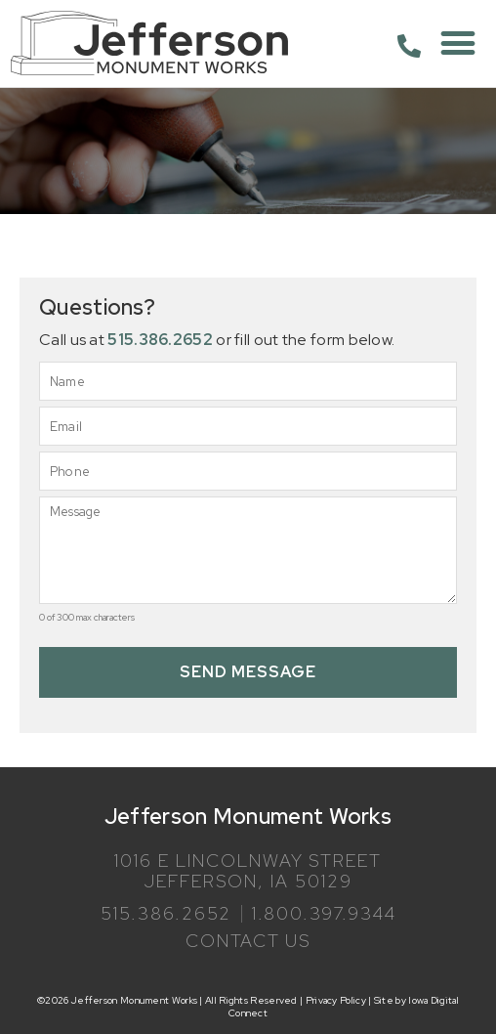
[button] (458, 43)
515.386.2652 (160, 340)
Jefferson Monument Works (248, 816)
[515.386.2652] (409, 46)
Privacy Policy (336, 1000)
